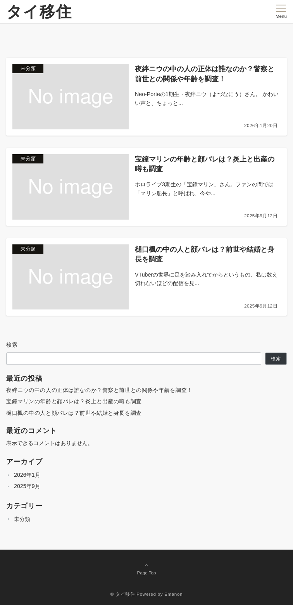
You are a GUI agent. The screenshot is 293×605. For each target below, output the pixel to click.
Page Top (146, 568)
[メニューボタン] (281, 12)
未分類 (22, 519)
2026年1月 (27, 475)
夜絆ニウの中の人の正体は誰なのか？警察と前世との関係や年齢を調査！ (99, 390)
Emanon (173, 593)
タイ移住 (39, 11)
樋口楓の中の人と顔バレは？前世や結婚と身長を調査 (74, 413)
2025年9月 (27, 486)
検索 (12, 345)
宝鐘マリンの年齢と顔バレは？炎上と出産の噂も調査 (74, 401)
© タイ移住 (122, 593)
